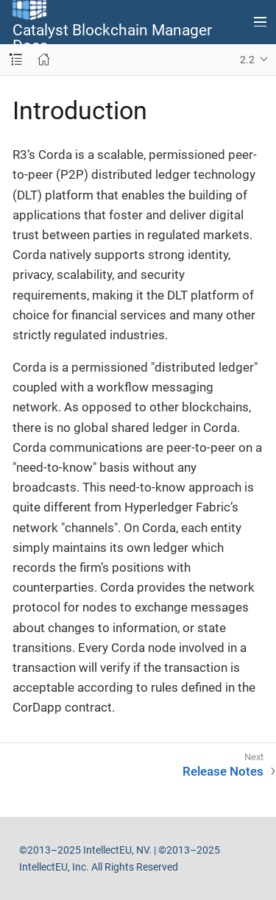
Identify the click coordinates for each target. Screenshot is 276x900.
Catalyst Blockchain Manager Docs (112, 38)
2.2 (247, 59)
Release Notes (223, 771)
